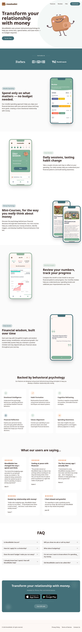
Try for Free (7, 38)
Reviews (60, 4)
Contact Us (77, 627)
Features (52, 4)
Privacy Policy (56, 627)
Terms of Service (67, 627)
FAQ (66, 4)
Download (75, 4)
